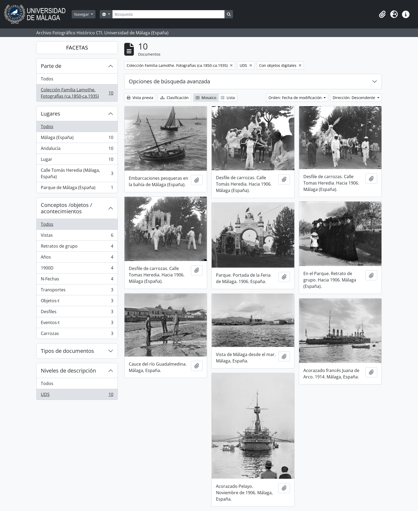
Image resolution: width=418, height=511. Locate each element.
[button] (382, 14)
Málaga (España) (77, 138)
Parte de (51, 66)
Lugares (50, 113)
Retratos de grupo (77, 247)
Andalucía (77, 149)
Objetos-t (77, 301)
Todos (47, 79)
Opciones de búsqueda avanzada (169, 81)
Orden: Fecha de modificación (295, 97)
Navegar (82, 14)
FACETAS (77, 47)
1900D (77, 269)
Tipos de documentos (67, 350)
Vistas (77, 236)
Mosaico (206, 97)
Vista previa (140, 97)
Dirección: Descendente (354, 97)
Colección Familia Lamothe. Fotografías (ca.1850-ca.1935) (77, 93)
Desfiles (77, 312)
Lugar (77, 160)
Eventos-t (77, 323)
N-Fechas (77, 280)
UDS (77, 395)
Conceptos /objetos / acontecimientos (66, 208)
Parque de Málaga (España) (77, 188)
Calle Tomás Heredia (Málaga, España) (77, 173)
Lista (228, 97)
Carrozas (77, 334)
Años (77, 258)
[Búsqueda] (168, 14)
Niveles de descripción (68, 370)
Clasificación (174, 97)
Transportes (77, 291)
